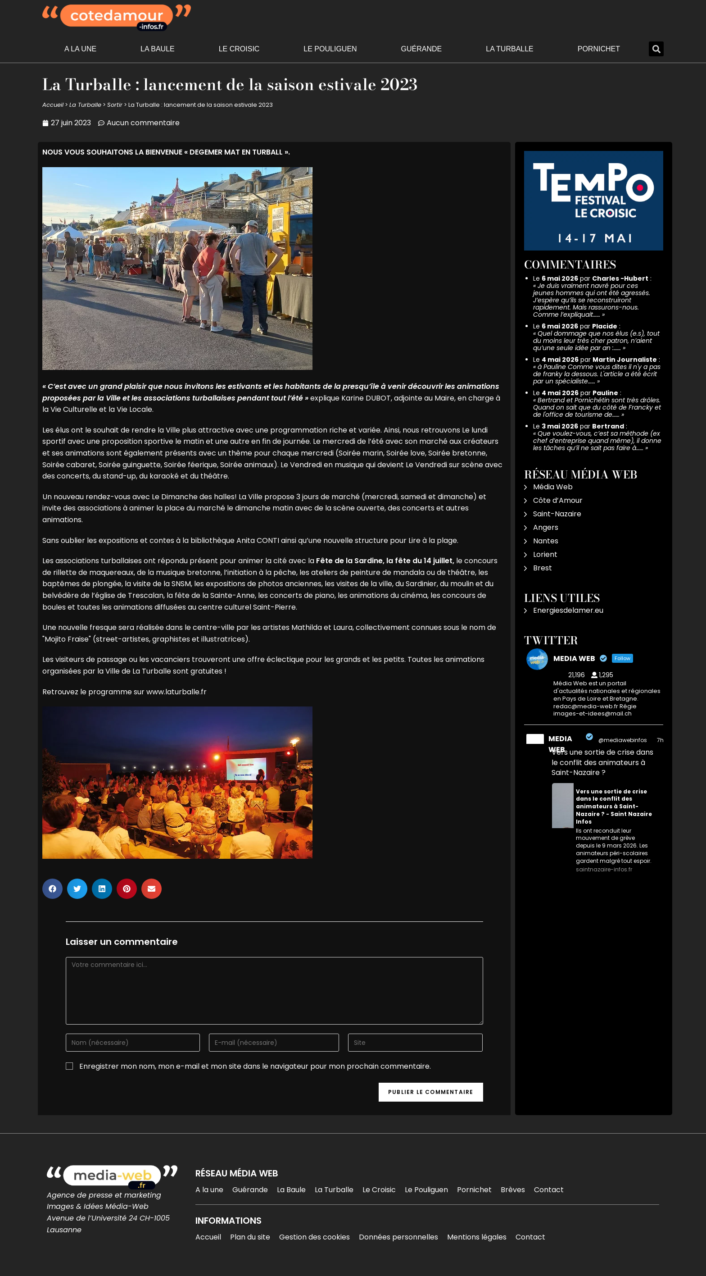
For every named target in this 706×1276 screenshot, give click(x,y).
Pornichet (599, 49)
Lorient (545, 554)
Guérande (421, 49)
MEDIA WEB (560, 744)
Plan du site (250, 1237)
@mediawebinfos (622, 740)
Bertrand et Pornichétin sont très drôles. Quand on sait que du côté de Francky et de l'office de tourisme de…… (597, 407)
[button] (656, 48)
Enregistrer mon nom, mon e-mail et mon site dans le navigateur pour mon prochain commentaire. (255, 1066)
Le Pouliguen (330, 49)
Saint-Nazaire (557, 514)
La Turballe (510, 49)
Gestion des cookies (314, 1237)
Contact (549, 1190)
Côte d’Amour (558, 500)
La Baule (157, 49)
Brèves (513, 1190)
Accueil (52, 104)
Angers (545, 527)
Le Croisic (239, 49)
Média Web (553, 487)
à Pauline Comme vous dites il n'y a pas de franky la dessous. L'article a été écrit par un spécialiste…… (597, 374)
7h (660, 740)
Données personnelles (398, 1237)
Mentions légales (477, 1237)
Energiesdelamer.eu (568, 610)
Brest (542, 568)
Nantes (545, 541)
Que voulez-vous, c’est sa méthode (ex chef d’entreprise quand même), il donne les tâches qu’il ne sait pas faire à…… (597, 440)
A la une (80, 49)
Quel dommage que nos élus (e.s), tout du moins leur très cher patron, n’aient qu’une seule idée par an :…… (596, 340)
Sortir (114, 104)
